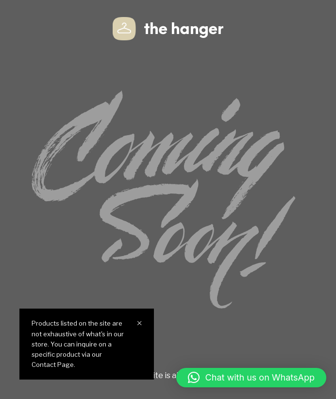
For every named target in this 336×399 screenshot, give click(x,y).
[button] (251, 377)
